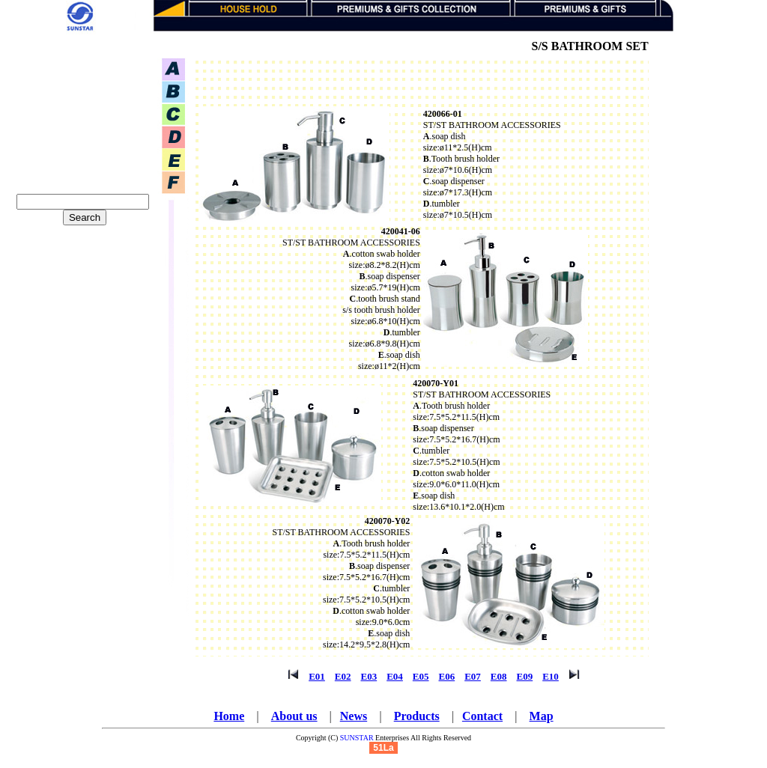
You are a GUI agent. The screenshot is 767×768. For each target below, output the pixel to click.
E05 (421, 676)
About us (294, 716)
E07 (472, 676)
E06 (447, 676)
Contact (482, 716)
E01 (317, 676)
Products (417, 716)
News (353, 716)
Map (542, 716)
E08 (499, 676)
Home (228, 716)
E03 (369, 676)
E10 (550, 676)
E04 (394, 676)
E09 (525, 676)
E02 (343, 676)
